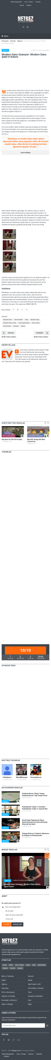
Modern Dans (7, 319)
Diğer (30, 1004)
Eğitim (4, 980)
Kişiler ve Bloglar (7, 1004)
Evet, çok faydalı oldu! (13, 907)
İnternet (12, 968)
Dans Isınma (7, 326)
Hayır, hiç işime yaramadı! (14, 915)
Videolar (13, 41)
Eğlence (20, 41)
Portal (4, 965)
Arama (22, 5)
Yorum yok (9, 919)
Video (11, 965)
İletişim (29, 5)
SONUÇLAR (17, 924)
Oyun (30, 992)
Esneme (16, 326)
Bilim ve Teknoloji (8, 976)
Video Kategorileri (16, 2)
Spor (29, 1000)
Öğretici (5, 968)
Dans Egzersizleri (24, 323)
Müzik (30, 980)
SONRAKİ (42, 333)
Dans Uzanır (36, 323)
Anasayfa (5, 41)
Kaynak (20, 968)
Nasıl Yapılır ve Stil (34, 984)
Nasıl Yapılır (41, 965)
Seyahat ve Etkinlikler (35, 996)
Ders (33, 965)
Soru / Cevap (29, 2)
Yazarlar (38, 2)
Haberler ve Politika (8, 996)
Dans (26, 319)
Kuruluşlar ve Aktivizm (9, 1000)
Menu (6, 36)
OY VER (6, 924)
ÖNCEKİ (8, 333)
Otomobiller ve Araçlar (35, 436)
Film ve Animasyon (8, 436)
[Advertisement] (25, 182)
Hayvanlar (5, 988)
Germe (23, 326)
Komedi (30, 976)
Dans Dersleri (18, 319)
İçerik (28, 965)
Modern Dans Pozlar (9, 323)
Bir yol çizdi (9, 911)
